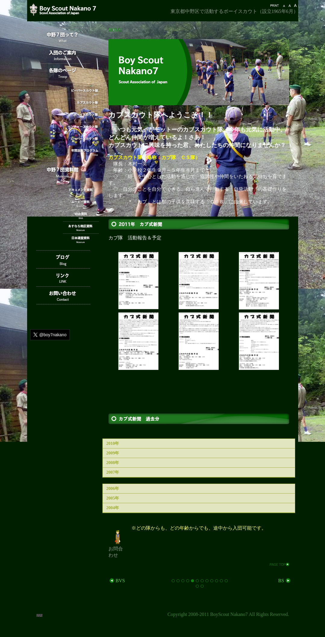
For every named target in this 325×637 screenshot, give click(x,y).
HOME (115, 29)
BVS (116, 580)
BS (284, 580)
